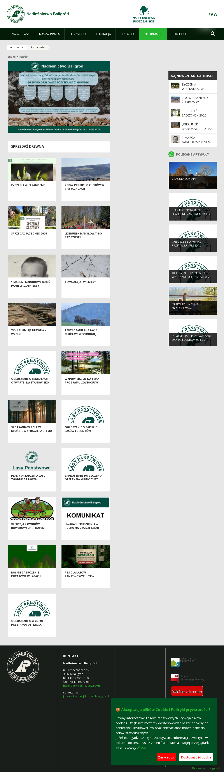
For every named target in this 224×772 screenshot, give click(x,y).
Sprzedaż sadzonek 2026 (29, 242)
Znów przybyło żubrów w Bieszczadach (84, 195)
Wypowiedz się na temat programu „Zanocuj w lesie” (83, 391)
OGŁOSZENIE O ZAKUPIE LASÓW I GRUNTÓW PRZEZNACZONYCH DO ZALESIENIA (81, 441)
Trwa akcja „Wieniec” (80, 290)
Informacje (16, 47)
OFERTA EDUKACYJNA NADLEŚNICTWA (185, 314)
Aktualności (38, 47)
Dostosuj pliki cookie (196, 757)
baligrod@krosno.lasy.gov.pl (82, 686)
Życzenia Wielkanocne (28, 193)
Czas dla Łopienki (184, 186)
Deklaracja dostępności (206, 768)
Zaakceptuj (166, 757)
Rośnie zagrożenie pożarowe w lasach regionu (26, 585)
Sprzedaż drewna (27, 146)
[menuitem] (20, 34)
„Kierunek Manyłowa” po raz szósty (197, 128)
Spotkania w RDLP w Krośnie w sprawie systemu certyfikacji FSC (31, 439)
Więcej (142, 747)
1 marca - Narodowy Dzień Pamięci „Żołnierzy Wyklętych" (31, 294)
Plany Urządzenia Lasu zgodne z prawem (28, 486)
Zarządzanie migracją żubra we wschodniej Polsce (81, 342)
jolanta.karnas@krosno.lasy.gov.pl (86, 696)
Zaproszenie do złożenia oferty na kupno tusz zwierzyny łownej (83, 488)
